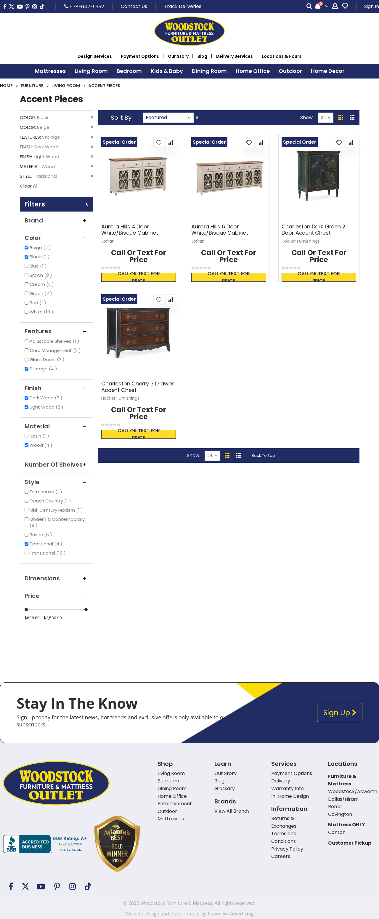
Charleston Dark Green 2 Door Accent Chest (314, 229)
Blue (39, 266)
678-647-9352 (84, 6)
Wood (42, 445)
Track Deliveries (182, 6)
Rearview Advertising (230, 913)
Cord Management (56, 350)
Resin (40, 436)
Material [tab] (57, 426)
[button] (158, 142)
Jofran (108, 241)
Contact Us (134, 6)
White (42, 312)
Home (6, 86)
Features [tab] (57, 331)
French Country (51, 501)
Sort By (121, 117)
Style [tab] (57, 482)
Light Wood (47, 407)
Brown (42, 275)
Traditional (47, 544)
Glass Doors (48, 359)
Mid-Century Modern (57, 510)
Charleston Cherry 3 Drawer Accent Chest (137, 386)
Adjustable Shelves (55, 341)
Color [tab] (57, 238)
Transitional (48, 553)
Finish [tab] (57, 388)
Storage (44, 369)
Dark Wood (47, 398)
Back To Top (263, 455)
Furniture (32, 86)
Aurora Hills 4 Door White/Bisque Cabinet (129, 229)
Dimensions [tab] (57, 578)
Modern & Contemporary (57, 522)
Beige (41, 247)
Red (39, 303)
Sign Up (339, 713)
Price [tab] (57, 596)
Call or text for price (139, 277)
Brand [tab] (57, 220)
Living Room (66, 86)
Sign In (371, 6)
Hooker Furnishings (301, 241)
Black (40, 257)
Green (42, 293)
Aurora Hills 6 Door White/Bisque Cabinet (219, 229)
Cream (42, 284)
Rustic (42, 534)
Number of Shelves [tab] (57, 464)
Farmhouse (47, 492)
